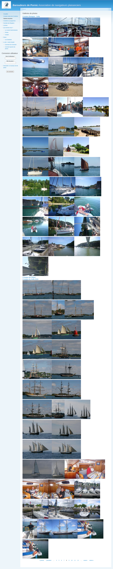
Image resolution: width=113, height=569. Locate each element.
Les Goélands (8, 39)
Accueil (24, 9)
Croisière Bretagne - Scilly (31, 16)
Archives (5, 25)
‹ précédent (48, 560)
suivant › (86, 560)
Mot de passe (10, 61)
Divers (4, 37)
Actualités (5, 14)
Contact (7, 34)
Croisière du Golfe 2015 (30, 279)
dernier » (92, 560)
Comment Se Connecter (10, 44)
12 (78, 560)
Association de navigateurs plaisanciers (47, 5)
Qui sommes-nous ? (8, 27)
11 (75, 560)
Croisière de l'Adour (29, 277)
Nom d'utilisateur (10, 56)
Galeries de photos (7, 18)
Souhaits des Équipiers (8, 23)
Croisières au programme (9, 20)
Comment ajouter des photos (10, 47)
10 (71, 560)
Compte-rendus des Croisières (10, 16)
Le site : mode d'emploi (8, 42)
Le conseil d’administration (11, 30)
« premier (41, 560)
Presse (6, 32)
